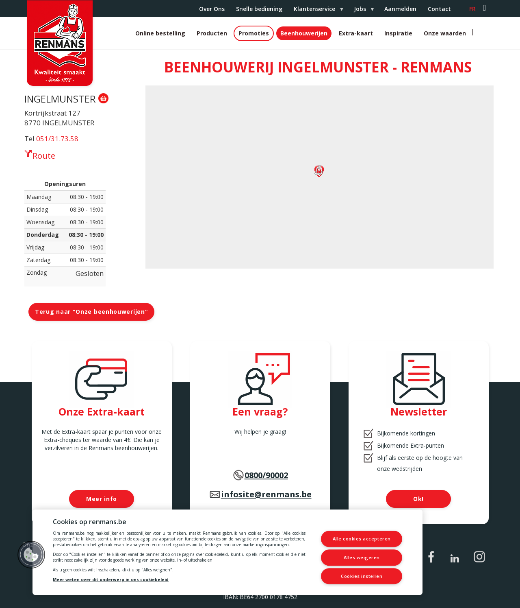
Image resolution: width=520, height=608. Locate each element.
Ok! (418, 499)
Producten (212, 33)
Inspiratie (398, 33)
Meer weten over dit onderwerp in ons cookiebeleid (111, 579)
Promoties (253, 33)
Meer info (101, 499)
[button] (31, 555)
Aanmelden (400, 9)
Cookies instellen (361, 576)
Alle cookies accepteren (362, 539)
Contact (439, 9)
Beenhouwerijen (303, 33)
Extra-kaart (356, 33)
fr (472, 9)
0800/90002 (266, 475)
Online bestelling (160, 33)
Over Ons (212, 9)
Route (43, 155)
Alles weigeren (362, 557)
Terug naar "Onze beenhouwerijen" (91, 311)
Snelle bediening (259, 9)
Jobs (361, 11)
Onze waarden (445, 33)
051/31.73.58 (57, 138)
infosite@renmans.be (266, 494)
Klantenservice (316, 11)
